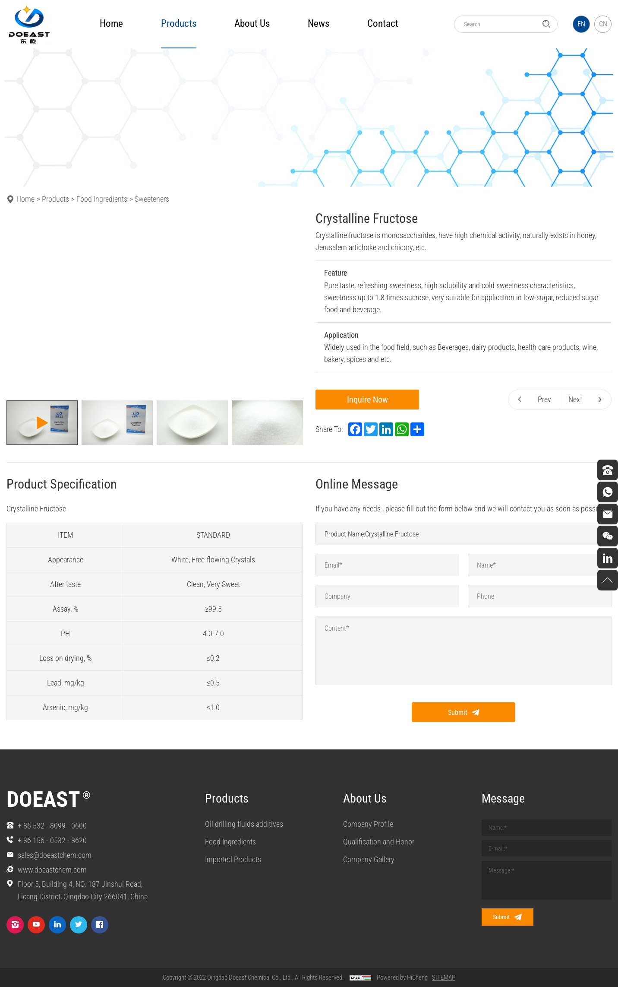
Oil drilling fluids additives (244, 823)
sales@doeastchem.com (54, 855)
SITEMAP (443, 977)
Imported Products (233, 859)
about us (252, 23)
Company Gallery (368, 859)
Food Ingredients (101, 198)
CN (603, 24)
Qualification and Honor (378, 841)
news (318, 23)
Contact (382, 23)
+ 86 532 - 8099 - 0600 (52, 825)
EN (581, 24)
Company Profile (368, 823)
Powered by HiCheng (402, 977)
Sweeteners (152, 198)
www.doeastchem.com (52, 869)
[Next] (291, 304)
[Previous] (18, 304)
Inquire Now (367, 399)
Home (111, 23)
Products (55, 198)
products (178, 23)
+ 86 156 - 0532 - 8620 (52, 840)
